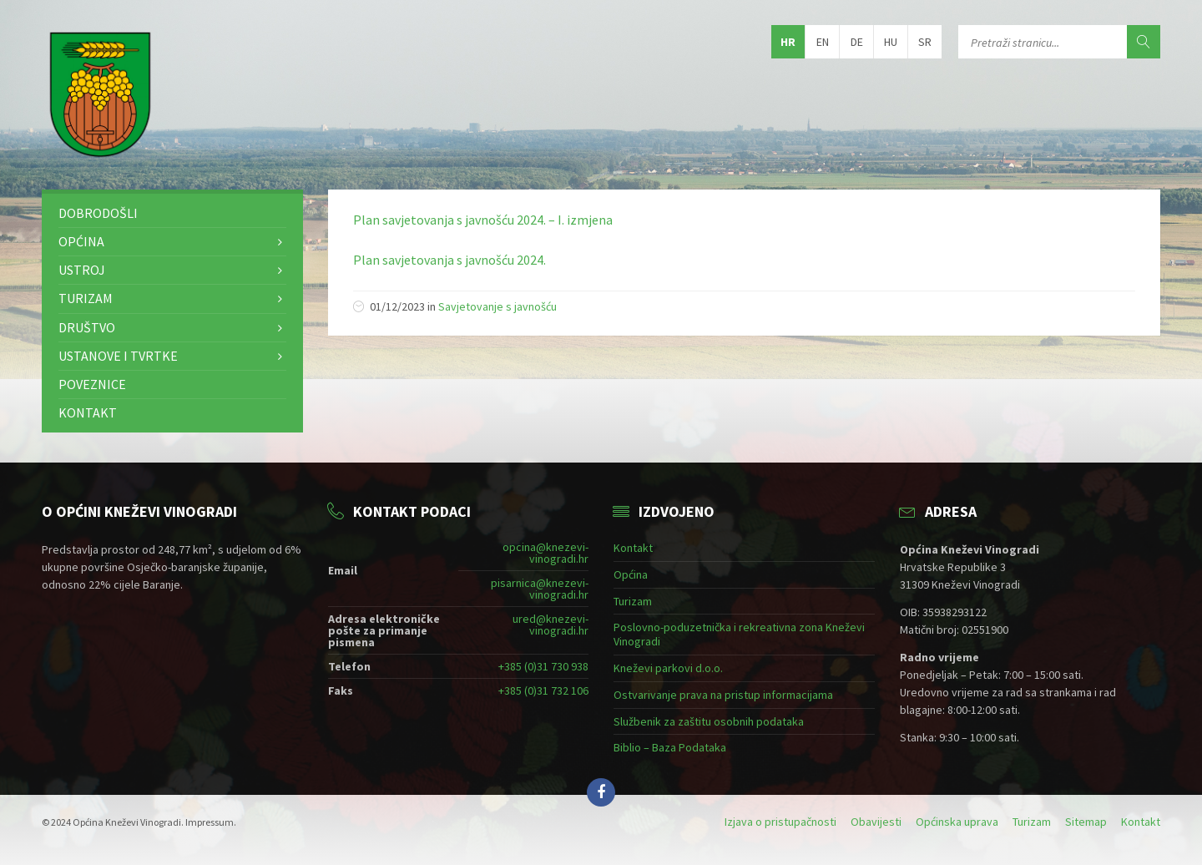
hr (787, 41)
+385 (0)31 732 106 (543, 690)
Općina (81, 241)
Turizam (85, 298)
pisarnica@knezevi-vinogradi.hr (539, 588)
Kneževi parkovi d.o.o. (668, 667)
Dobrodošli (98, 213)
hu (890, 41)
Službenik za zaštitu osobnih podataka (709, 721)
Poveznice (92, 384)
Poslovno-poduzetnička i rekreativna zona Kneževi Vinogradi (739, 634)
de (857, 41)
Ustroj (81, 269)
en (822, 41)
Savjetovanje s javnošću (497, 306)
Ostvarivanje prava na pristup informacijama (723, 694)
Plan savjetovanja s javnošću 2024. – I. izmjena (483, 219)
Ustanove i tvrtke (118, 355)
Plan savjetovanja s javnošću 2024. (449, 259)
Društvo (86, 327)
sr (925, 41)
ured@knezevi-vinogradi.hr (550, 624)
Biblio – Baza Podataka (670, 747)
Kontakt (87, 412)
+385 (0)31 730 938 (543, 666)
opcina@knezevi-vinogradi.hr (545, 552)
